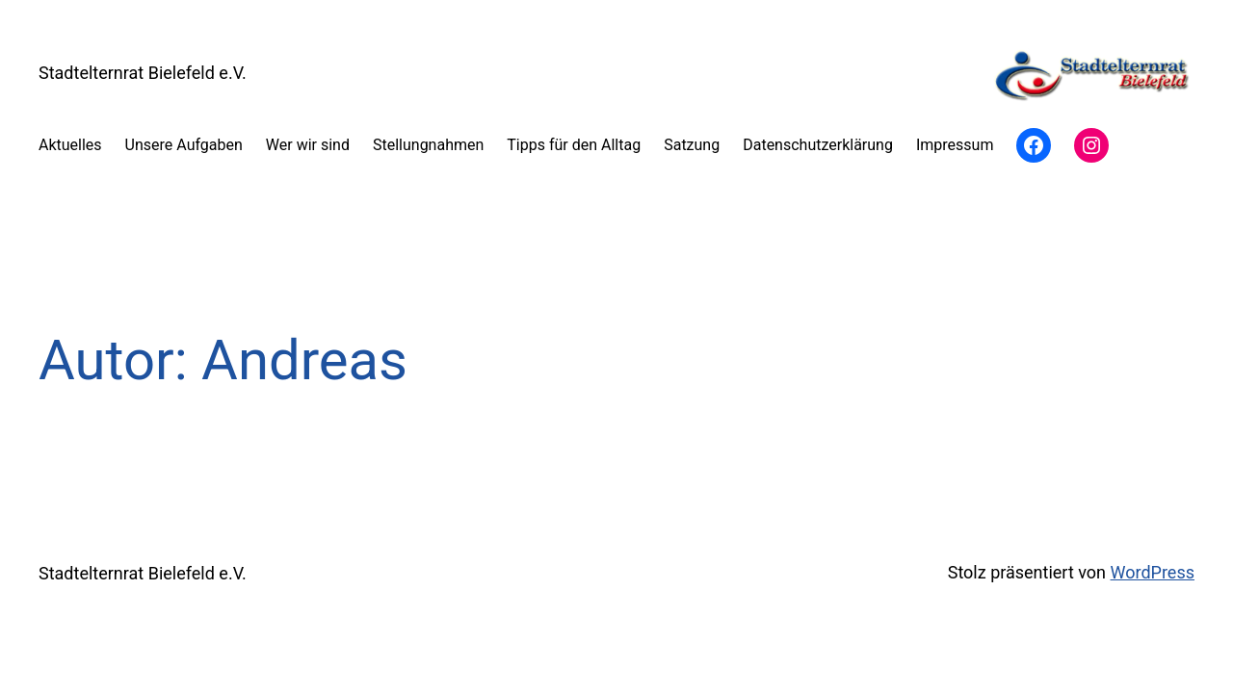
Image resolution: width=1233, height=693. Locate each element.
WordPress (1152, 572)
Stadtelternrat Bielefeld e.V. (143, 73)
